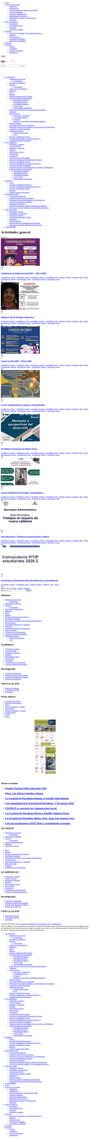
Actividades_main (51, 277)
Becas (11, 93)
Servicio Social (14, 114)
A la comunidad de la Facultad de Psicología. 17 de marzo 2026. (39, 803)
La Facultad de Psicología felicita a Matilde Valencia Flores (37, 813)
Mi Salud (8, 43)
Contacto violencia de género (19, 192)
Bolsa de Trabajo (15, 123)
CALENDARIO (10, 227)
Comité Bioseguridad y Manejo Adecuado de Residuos (28, 206)
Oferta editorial (14, 37)
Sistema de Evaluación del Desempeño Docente (25, 160)
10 (18, 588)
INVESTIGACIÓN (11, 194)
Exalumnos (13, 219)
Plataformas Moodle (16, 131)
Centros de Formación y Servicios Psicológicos (25, 33)
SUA (15, 135)
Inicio (7, 3)
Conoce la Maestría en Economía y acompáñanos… (22, 493)
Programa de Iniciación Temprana (16, 675)
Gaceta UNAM (10, 713)
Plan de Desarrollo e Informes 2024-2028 (23, 10)
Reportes (12, 190)
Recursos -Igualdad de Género (19, 137)
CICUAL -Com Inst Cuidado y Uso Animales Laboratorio (29, 208)
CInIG (11, 183)
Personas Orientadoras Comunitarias (17, 628)
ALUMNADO (10, 77)
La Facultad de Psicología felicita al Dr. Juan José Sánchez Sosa (39, 818)
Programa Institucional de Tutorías (17, 617)
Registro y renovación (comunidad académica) (29, 121)
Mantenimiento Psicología (18, 16)
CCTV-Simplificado (54, 924)
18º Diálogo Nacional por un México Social (19, 449)
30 (21, 588)
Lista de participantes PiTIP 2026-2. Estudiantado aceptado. (38, 823)
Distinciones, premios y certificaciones (22, 18)
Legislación (13, 156)
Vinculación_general (39, 279)
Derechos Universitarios (13, 703)
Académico (13, 49)
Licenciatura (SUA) (16, 26)
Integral (24, 924)
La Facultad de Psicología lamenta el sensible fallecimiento (37, 798)
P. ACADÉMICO (11, 142)
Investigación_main (24, 279)
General (12, 47)
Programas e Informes (16, 148)
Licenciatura (13, 24)
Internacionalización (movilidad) (20, 98)
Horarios (12, 85)
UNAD (7, 714)
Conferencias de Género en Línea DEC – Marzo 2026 (23, 273)
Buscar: (3, 590)
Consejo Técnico (15, 146)
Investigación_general (8, 279)
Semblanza (13, 6)
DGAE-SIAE (13, 154)
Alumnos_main (77, 277)
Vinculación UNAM (16, 215)
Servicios (8, 31)
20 (20, 588)
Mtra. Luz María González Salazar (24, 793)
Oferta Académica (11, 22)
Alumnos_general (65, 277)
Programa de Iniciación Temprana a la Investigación (27, 200)
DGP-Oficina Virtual (16, 152)
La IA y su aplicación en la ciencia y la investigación (23, 405)
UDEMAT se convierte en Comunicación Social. (31, 808)
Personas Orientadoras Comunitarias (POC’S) (25, 139)
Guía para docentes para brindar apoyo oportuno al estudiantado (31, 167)
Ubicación (12, 20)
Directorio (8, 45)
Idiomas (12, 94)
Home (86, 277)
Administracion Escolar (13, 833)
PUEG (7, 705)
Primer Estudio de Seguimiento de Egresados (24, 223)
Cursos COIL (18, 106)
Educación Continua (16, 29)
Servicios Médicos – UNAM (15, 707)
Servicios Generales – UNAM (15, 711)
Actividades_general (37, 277)
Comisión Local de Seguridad (19, 129)
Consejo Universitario (12, 701)
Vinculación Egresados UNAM (20, 217)
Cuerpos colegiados (16, 12)
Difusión (12, 35)
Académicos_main (22, 277)
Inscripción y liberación (22, 116)
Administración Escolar (17, 79)
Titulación (12, 112)
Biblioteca (12, 91)
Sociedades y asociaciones (18, 213)
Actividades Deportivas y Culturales (21, 125)
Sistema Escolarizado (21, 133)
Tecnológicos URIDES (17, 39)
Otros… (8, 716)
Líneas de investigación (17, 196)
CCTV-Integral (41, 924)
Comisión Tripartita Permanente (20, 141)
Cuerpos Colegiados (16, 51)
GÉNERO (8, 181)
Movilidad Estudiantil (21, 100)
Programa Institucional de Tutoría (20, 96)
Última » (28, 588)
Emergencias (13, 52)
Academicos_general (8, 277)
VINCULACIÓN (11, 210)
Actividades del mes (20, 117)
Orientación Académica (13, 603)
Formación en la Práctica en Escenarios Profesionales (27, 110)
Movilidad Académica (21, 104)
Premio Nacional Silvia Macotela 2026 (25, 788)
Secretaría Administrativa (18, 14)
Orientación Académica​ (17, 83)
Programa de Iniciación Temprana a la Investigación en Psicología (31, 127)
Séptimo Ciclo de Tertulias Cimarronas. (17, 317)
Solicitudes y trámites (16, 144)
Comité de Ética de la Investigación (21, 198)
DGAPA (12, 150)
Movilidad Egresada (20, 102)
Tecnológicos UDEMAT (17, 41)
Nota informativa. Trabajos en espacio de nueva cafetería (25, 536)
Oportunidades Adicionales (23, 108)
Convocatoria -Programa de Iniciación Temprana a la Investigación (29, 580)
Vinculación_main (53, 279)
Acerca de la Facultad (12, 4)
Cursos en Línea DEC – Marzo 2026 (16, 361)
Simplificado (31, 924)
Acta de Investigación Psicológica (20, 202)
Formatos (17, 119)
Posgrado (12, 27)
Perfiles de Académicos (17, 204)
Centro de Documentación (18, 89)
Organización (14, 8)
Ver (2, 281)
